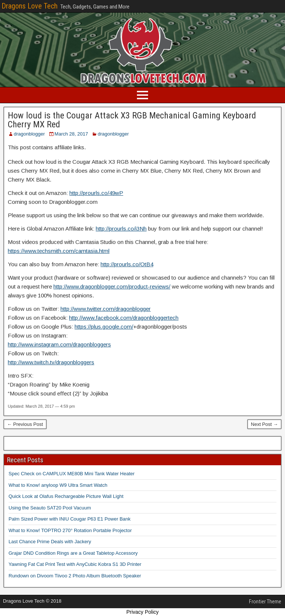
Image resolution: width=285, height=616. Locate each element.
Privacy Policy (142, 612)
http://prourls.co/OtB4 (127, 264)
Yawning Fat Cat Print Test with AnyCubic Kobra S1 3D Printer (75, 564)
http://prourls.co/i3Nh (121, 228)
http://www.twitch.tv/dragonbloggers (51, 362)
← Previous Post (25, 424)
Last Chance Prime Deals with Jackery (50, 541)
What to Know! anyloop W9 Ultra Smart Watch (58, 485)
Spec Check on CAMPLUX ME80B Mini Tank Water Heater (72, 473)
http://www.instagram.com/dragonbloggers (59, 344)
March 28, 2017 (71, 134)
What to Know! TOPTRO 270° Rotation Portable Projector (70, 530)
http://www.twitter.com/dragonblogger (105, 309)
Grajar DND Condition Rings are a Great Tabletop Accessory (73, 553)
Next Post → (264, 424)
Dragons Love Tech (29, 5)
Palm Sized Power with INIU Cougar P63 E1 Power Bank (70, 519)
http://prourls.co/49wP (96, 193)
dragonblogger (29, 134)
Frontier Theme (265, 601)
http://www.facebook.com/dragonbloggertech (123, 317)
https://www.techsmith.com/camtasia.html (58, 251)
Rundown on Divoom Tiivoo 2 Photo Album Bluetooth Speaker (75, 575)
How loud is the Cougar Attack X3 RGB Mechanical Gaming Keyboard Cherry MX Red (132, 120)
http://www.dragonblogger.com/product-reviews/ (111, 286)
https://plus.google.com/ (104, 326)
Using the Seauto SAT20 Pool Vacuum (50, 508)
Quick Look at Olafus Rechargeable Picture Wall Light (66, 496)
